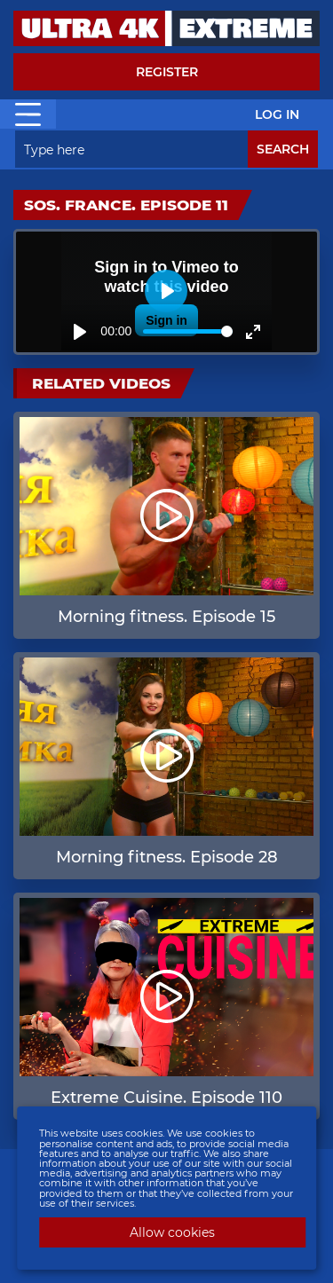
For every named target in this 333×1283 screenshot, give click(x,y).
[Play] (80, 332)
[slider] (188, 331)
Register (167, 72)
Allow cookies (172, 1232)
